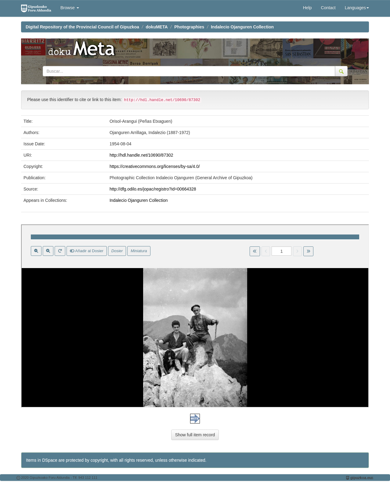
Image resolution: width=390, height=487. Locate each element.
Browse (69, 7)
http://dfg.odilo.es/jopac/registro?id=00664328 (153, 189)
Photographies (189, 26)
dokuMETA (157, 26)
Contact (328, 7)
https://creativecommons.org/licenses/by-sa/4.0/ (155, 166)
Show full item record (195, 434)
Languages (357, 7)
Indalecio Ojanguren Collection (242, 26)
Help (307, 7)
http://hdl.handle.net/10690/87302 (141, 155)
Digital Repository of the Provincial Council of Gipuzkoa (82, 26)
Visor (195, 316)
